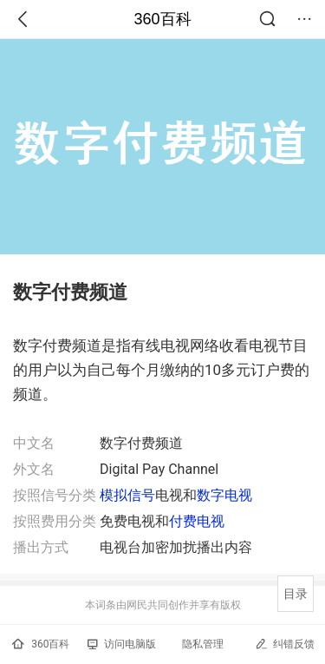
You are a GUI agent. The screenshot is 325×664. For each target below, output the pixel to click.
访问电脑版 (122, 644)
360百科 (162, 19)
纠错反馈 (285, 643)
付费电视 (196, 521)
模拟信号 (127, 495)
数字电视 (224, 495)
